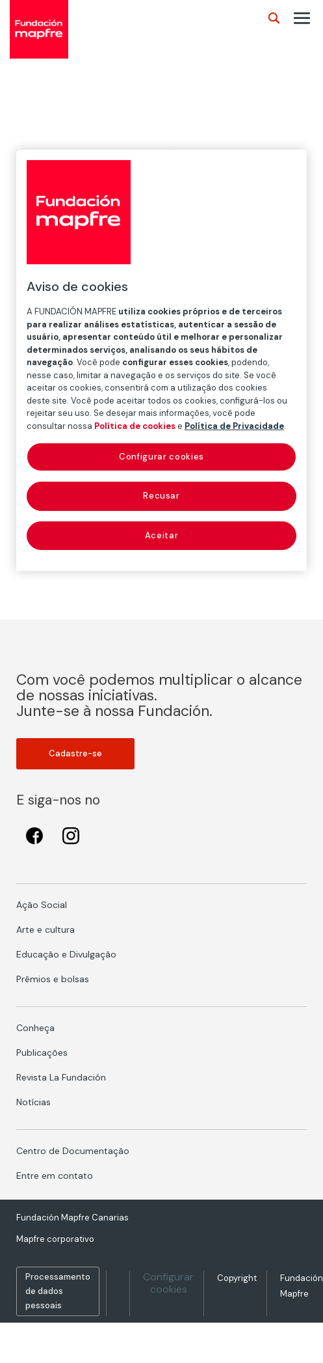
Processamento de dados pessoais (57, 1291)
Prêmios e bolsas (52, 979)
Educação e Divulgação (66, 954)
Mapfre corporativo (55, 1239)
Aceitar (162, 534)
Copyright (237, 1278)
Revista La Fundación (61, 1077)
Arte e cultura (45, 929)
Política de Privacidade (234, 426)
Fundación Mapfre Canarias (72, 1217)
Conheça (35, 1028)
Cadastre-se (75, 753)
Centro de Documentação (72, 1151)
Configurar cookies (168, 1283)
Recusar (161, 495)
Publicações (42, 1052)
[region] (161, 360)
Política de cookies (134, 426)
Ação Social (41, 905)
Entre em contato (54, 1175)
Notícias (33, 1102)
